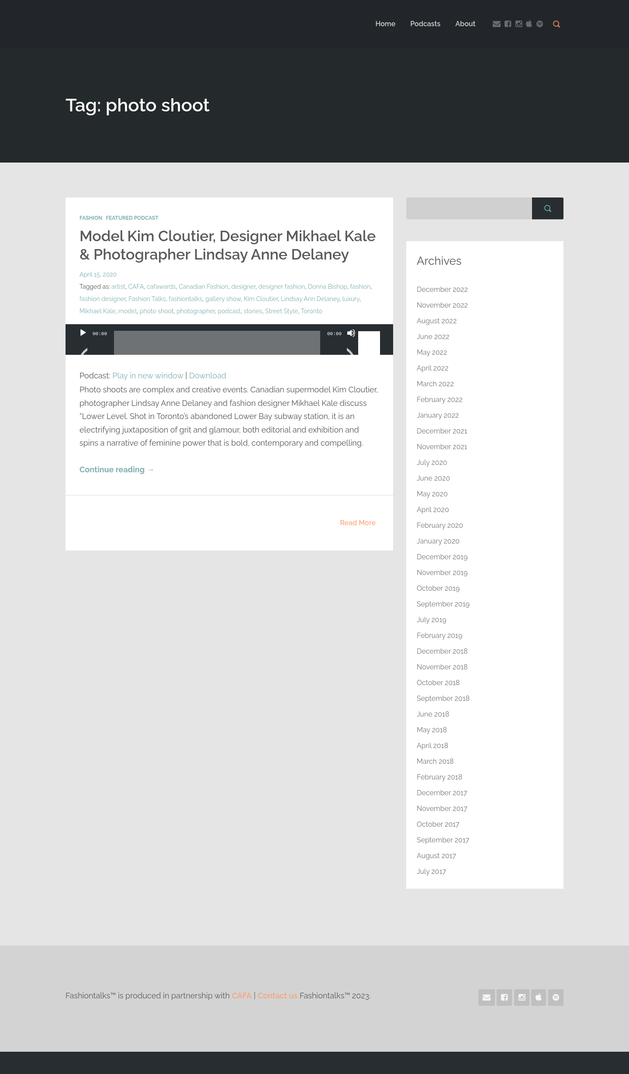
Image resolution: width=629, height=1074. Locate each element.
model (127, 311)
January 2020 (438, 541)
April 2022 (433, 368)
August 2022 (437, 321)
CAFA (136, 286)
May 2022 (432, 352)
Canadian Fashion (203, 286)
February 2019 (439, 635)
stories (253, 311)
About (466, 24)
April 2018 (432, 745)
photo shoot (157, 311)
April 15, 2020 (98, 274)
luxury (350, 298)
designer (243, 286)
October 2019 (438, 588)
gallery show (223, 298)
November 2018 (442, 667)
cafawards (161, 286)
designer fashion (282, 286)
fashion (360, 286)
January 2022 (438, 415)
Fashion (90, 218)
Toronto (311, 311)
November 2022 (442, 305)
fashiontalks (185, 298)
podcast (229, 311)
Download (207, 375)
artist (118, 286)
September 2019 (443, 604)
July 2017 (431, 871)
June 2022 (433, 337)
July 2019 (431, 620)
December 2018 (442, 651)
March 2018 (435, 761)
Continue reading (116, 469)
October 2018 (438, 683)
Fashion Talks (147, 298)
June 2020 (433, 478)
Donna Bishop (327, 286)
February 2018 (439, 777)
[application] (229, 348)
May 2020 (432, 494)
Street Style (281, 311)
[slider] (217, 346)
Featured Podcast (132, 218)
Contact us (277, 995)
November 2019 (442, 572)
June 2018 (433, 714)
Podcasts (425, 24)
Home (385, 24)
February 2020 (440, 525)
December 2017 (442, 793)
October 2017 (438, 824)
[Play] (83, 344)
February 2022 (440, 399)
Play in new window (147, 375)
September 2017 (443, 840)
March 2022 (435, 384)
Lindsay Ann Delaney (310, 298)
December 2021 (442, 431)
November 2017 (442, 808)
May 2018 (432, 730)
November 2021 (442, 447)
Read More (358, 523)
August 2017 (436, 856)
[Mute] (351, 344)
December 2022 (442, 289)
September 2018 (443, 698)
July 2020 (432, 462)
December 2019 (442, 557)
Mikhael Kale (97, 311)
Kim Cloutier (261, 298)
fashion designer (102, 298)
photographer (195, 311)
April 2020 (433, 510)
